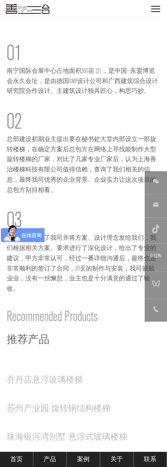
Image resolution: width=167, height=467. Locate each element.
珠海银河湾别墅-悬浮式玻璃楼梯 (67, 440)
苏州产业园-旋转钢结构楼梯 (58, 411)
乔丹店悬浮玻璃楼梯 (45, 383)
